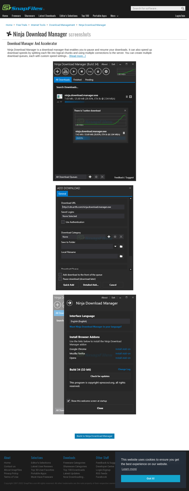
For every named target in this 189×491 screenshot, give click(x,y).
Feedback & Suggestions (109, 462)
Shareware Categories (75, 466)
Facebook (101, 477)
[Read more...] (77, 56)
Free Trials (21, 25)
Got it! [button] (150, 478)
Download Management (62, 25)
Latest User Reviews (42, 466)
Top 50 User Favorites (42, 470)
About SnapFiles (13, 470)
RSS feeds (101, 473)
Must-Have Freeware (42, 477)
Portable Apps (38, 473)
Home (9, 25)
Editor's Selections (41, 462)
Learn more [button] (129, 469)
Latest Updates (71, 473)
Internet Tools (38, 25)
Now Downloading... (74, 477)
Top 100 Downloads (74, 470)
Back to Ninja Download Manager (94, 436)
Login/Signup (103, 470)
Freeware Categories (74, 462)
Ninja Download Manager (92, 25)
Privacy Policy (11, 473)
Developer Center (105, 466)
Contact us (10, 466)
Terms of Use (11, 477)
